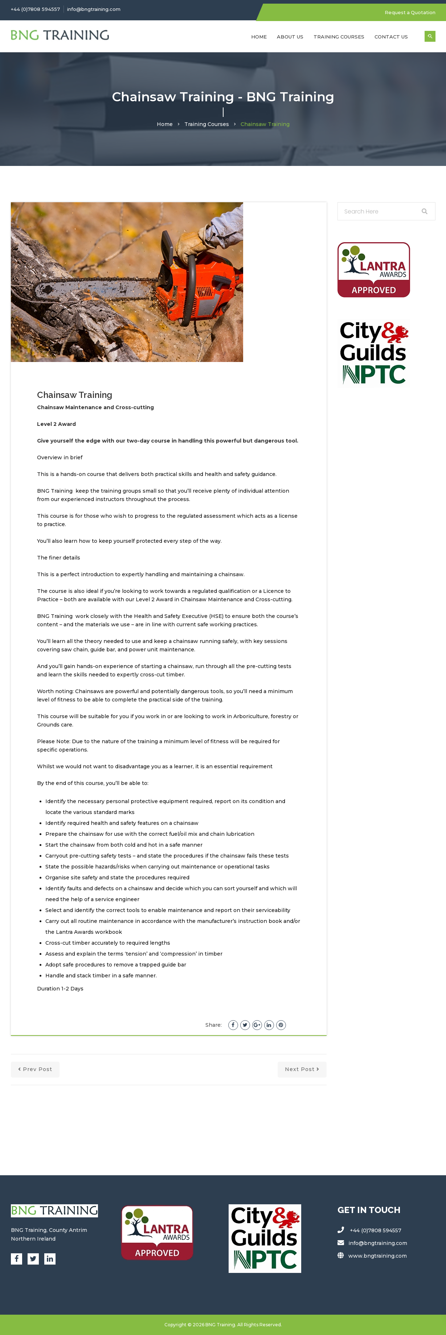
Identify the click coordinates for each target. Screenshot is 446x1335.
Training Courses (339, 36)
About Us (290, 36)
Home (259, 36)
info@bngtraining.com (93, 9)
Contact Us (391, 36)
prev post (35, 1069)
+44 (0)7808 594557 (35, 9)
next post (302, 1069)
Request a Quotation (409, 12)
